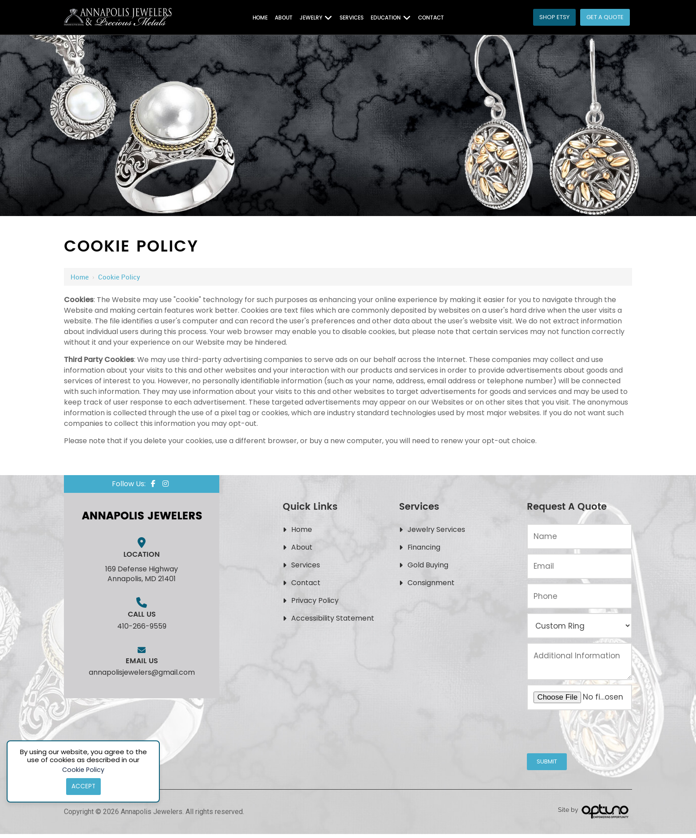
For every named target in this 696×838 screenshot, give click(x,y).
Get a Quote (605, 17)
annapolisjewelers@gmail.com (142, 672)
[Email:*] (579, 566)
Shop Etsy (554, 17)
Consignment (431, 583)
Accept (83, 786)
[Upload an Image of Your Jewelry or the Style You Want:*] (579, 697)
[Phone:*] (579, 596)
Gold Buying (427, 565)
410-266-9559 (141, 626)
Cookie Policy (83, 768)
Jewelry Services (436, 529)
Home (80, 276)
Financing (424, 547)
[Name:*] (579, 536)
